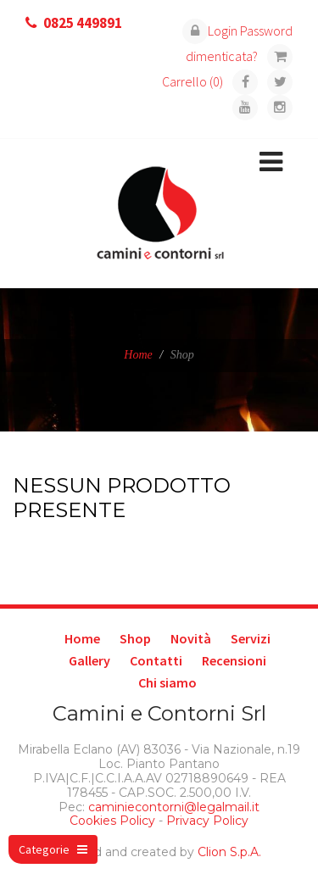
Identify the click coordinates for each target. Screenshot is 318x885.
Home (138, 354)
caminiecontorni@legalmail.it (172, 807)
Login (209, 30)
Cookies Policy (112, 820)
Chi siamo (167, 682)
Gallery (89, 660)
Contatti (156, 660)
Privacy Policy (207, 820)
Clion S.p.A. (229, 852)
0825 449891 (82, 23)
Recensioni (234, 660)
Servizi (251, 638)
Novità (190, 638)
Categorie (53, 849)
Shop (135, 638)
